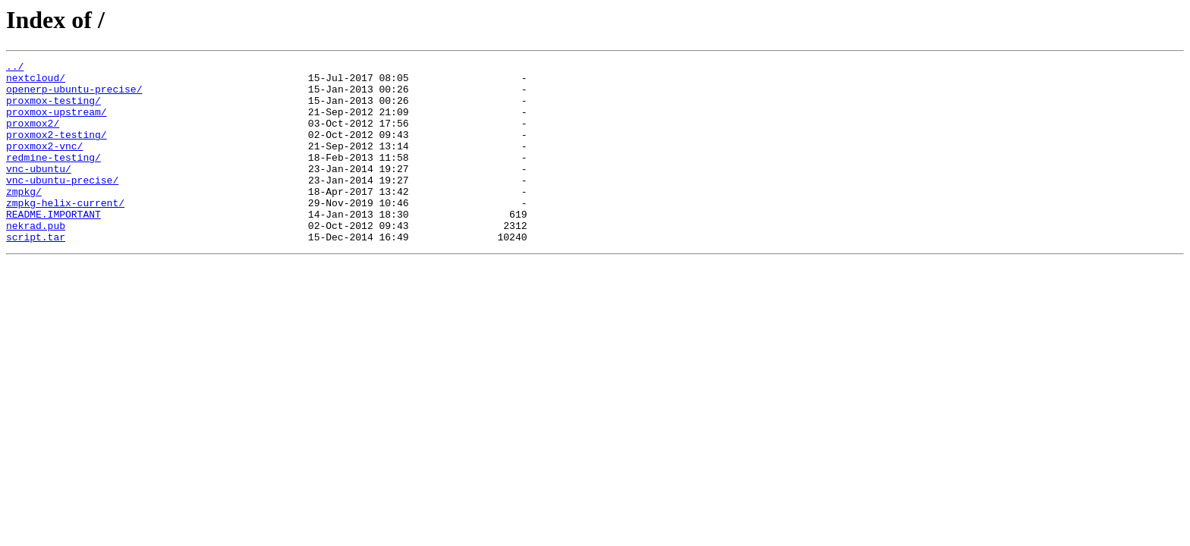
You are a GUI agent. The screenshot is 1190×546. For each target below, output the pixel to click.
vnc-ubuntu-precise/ (62, 205)
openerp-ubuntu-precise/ (74, 95)
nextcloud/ (35, 82)
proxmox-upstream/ (56, 123)
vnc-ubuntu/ (38, 191)
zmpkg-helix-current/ (65, 232)
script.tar (35, 273)
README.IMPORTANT (53, 246)
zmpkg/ (24, 218)
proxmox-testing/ (53, 109)
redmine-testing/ (53, 177)
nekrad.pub (35, 259)
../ (15, 68)
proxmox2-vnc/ (44, 164)
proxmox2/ (32, 136)
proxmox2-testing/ (56, 150)
